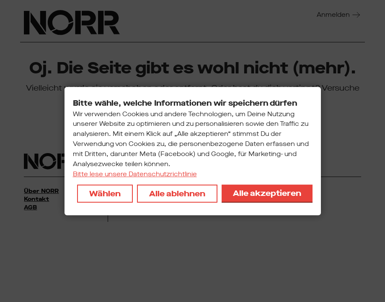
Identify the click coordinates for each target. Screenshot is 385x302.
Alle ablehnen (177, 193)
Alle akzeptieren (267, 193)
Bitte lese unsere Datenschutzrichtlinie (135, 174)
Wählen (105, 193)
